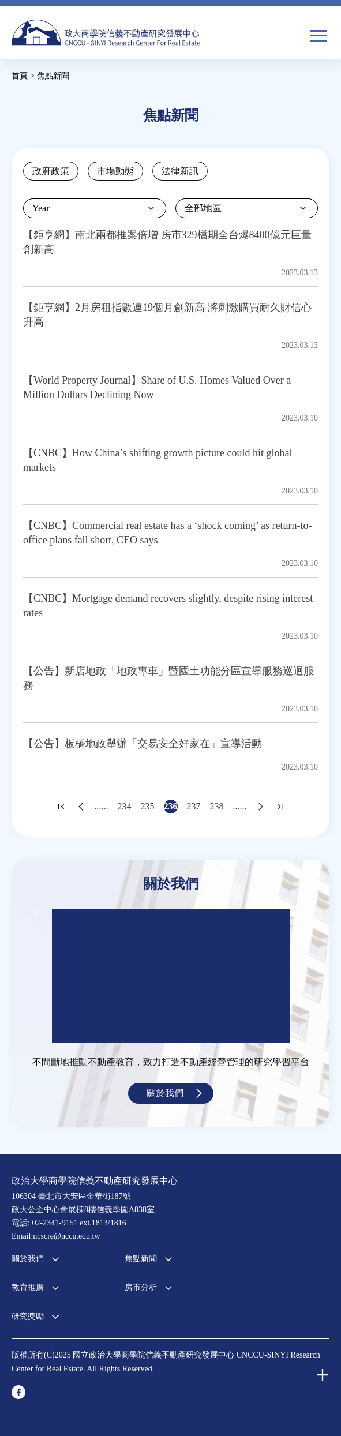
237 (194, 806)
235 (148, 806)
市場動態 (115, 171)
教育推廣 (28, 1287)
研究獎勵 (28, 1316)
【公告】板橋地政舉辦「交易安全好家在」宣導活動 (142, 743)
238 (217, 806)
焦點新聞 (141, 1258)
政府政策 (50, 171)
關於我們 (165, 1093)
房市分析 (141, 1287)
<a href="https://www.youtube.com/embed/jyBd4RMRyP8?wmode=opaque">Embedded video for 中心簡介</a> (171, 976)
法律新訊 (180, 171)
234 (125, 806)
